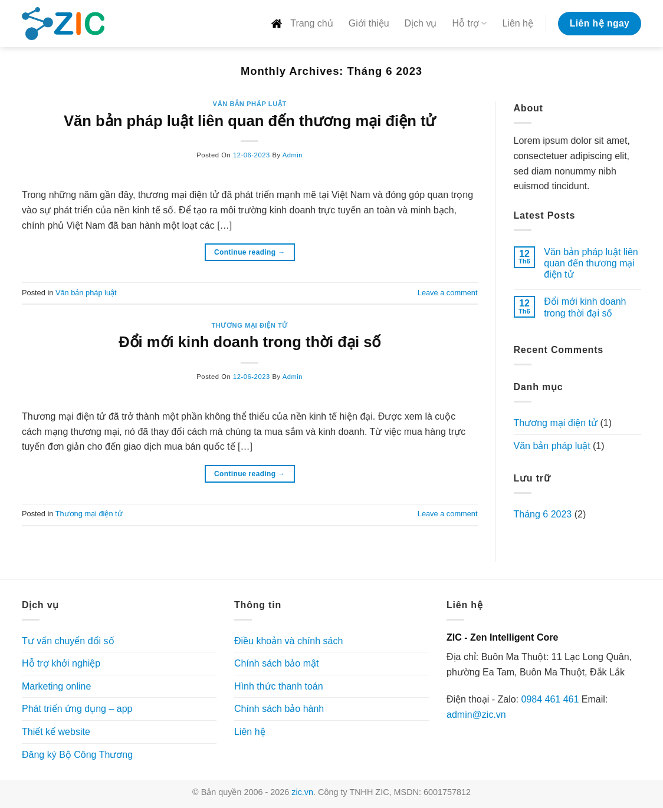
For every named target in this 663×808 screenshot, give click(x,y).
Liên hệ (517, 23)
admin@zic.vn (476, 715)
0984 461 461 (550, 699)
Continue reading (249, 252)
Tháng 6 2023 (543, 514)
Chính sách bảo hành (279, 709)
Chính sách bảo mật (276, 663)
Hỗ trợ (469, 23)
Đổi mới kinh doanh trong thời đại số (249, 342)
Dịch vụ (421, 23)
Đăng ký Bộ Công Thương (77, 755)
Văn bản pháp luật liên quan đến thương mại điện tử (249, 121)
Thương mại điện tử (249, 325)
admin (293, 155)
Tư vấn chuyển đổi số (68, 641)
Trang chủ (302, 23)
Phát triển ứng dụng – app (77, 709)
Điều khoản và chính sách (288, 641)
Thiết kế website (56, 732)
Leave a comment (448, 292)
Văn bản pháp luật (250, 103)
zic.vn (302, 792)
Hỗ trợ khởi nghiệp (61, 663)
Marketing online (56, 686)
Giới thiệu (369, 23)
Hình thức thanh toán (278, 686)
